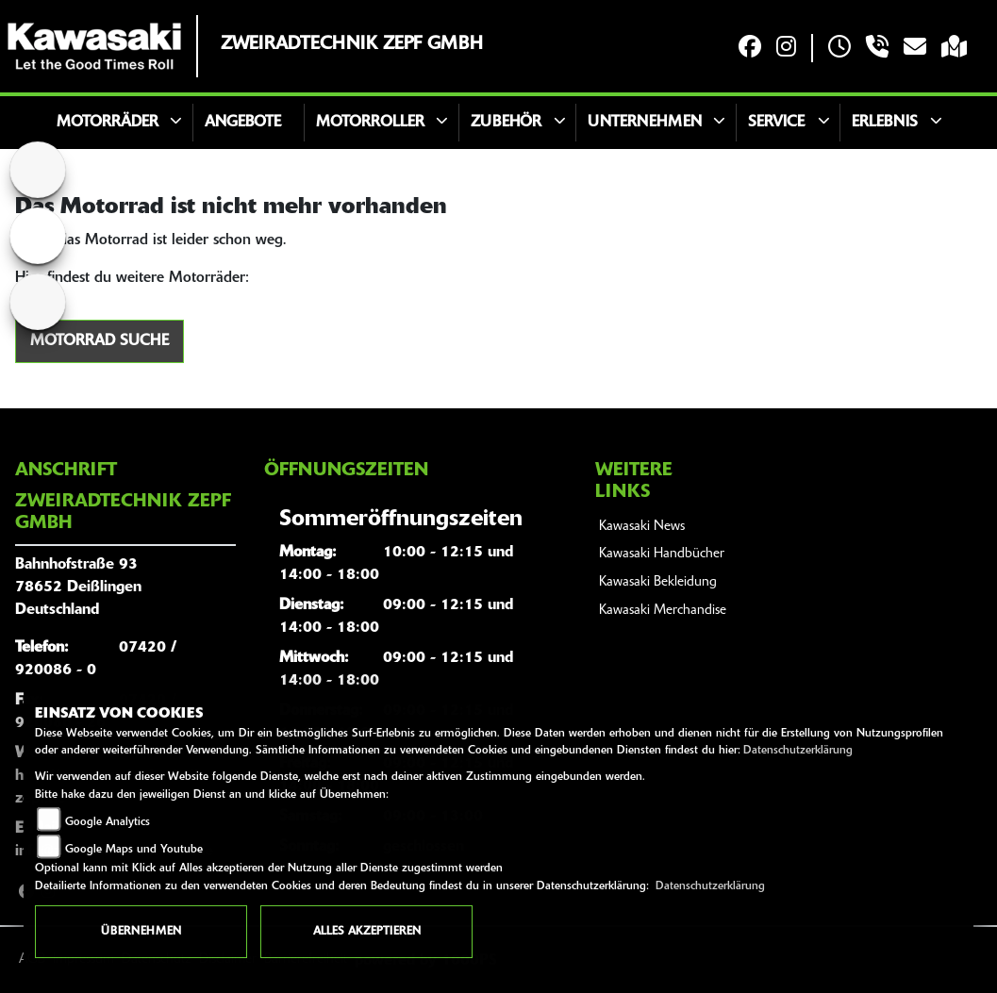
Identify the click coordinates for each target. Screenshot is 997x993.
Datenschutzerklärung (798, 750)
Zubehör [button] (506, 122)
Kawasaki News (642, 527)
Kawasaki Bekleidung (658, 582)
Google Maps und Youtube (134, 849)
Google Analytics (107, 822)
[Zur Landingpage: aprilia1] (37, 301)
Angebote (243, 122)
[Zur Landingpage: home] (37, 169)
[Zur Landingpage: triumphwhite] (37, 235)
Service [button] (776, 122)
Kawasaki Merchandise (662, 611)
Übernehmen (141, 931)
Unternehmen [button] (645, 122)
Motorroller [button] (370, 122)
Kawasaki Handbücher (661, 554)
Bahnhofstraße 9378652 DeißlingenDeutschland (78, 587)
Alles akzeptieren (367, 931)
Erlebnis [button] (885, 122)
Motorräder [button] (107, 122)
